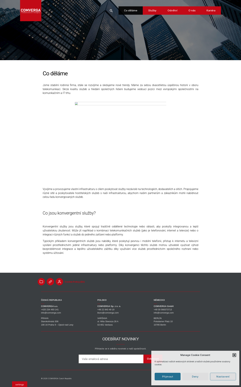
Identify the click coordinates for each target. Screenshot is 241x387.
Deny (195, 376)
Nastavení (223, 376)
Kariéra (211, 13)
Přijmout (167, 376)
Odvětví (172, 13)
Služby (152, 13)
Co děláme (130, 13)
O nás (191, 13)
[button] (234, 355)
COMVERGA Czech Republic (60, 378)
